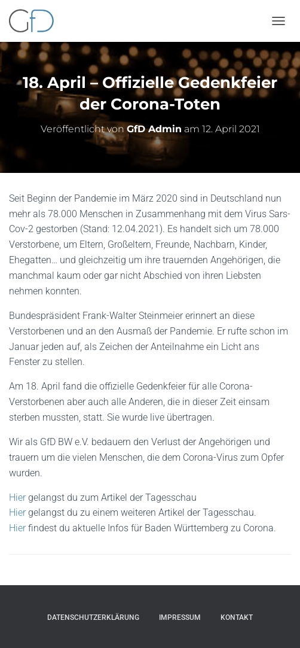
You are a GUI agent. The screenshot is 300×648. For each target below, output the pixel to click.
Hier (17, 497)
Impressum (180, 617)
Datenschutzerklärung (93, 617)
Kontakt (237, 617)
